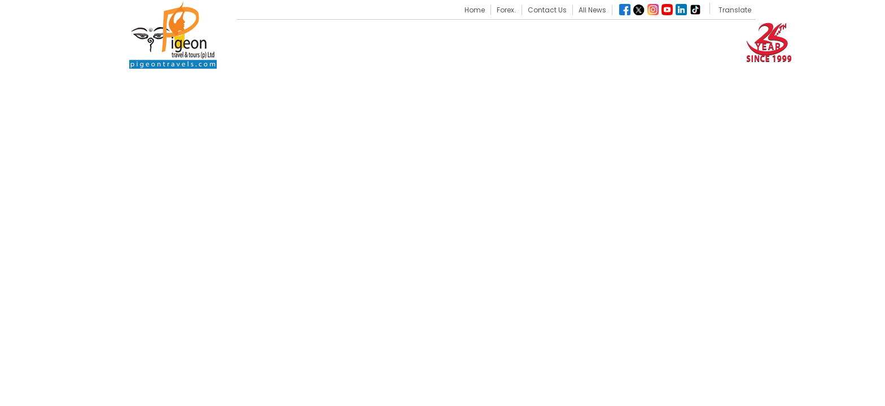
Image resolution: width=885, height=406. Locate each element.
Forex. (506, 10)
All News (592, 10)
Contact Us (547, 10)
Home (475, 10)
